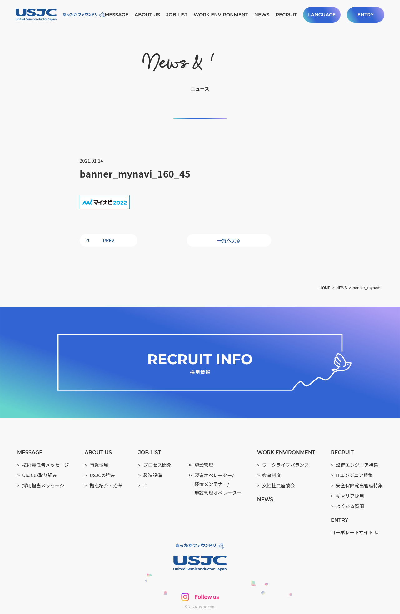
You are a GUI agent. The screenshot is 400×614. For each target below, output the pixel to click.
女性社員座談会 (278, 485)
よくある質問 (350, 506)
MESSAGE (116, 15)
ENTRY (366, 15)
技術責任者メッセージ (45, 464)
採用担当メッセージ (43, 485)
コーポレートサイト (354, 532)
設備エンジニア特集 (357, 464)
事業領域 (99, 464)
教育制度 (271, 475)
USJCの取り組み (39, 475)
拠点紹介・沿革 (106, 485)
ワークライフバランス (285, 464)
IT (145, 485)
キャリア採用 (350, 495)
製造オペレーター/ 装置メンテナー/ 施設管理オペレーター (217, 484)
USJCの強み (102, 475)
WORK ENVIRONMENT (221, 15)
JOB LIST (177, 15)
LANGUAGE (322, 15)
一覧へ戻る (229, 240)
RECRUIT (286, 15)
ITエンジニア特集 (354, 475)
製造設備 (152, 475)
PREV (108, 240)
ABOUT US (147, 15)
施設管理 (203, 464)
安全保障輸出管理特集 (359, 485)
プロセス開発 (157, 464)
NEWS (261, 15)
